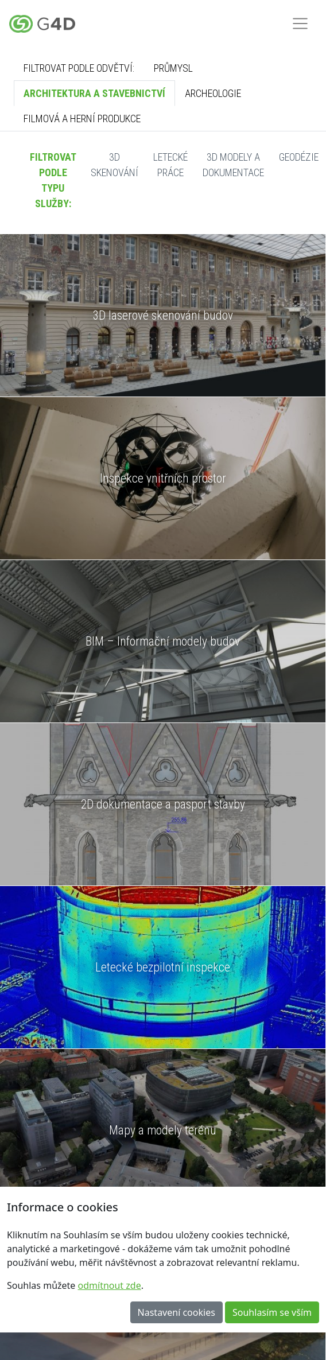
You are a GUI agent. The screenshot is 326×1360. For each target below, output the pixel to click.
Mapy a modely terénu (162, 1130)
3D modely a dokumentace (233, 164)
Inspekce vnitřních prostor (163, 478)
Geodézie (299, 157)
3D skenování (114, 164)
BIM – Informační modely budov (163, 641)
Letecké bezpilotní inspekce (162, 967)
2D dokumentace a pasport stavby (163, 804)
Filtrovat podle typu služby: (53, 180)
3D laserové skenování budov (163, 315)
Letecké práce (170, 164)
